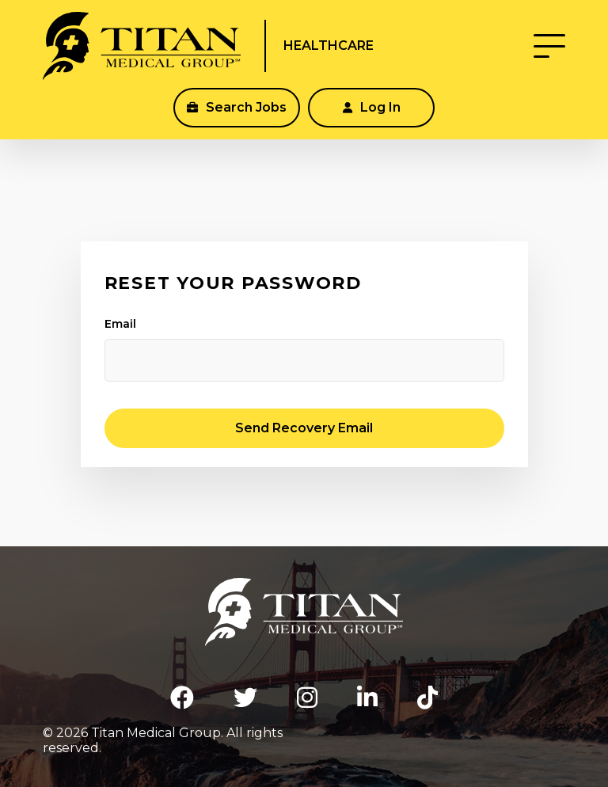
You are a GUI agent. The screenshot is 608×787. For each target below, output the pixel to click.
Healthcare (328, 45)
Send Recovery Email (304, 427)
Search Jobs (237, 107)
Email (120, 324)
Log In (372, 107)
